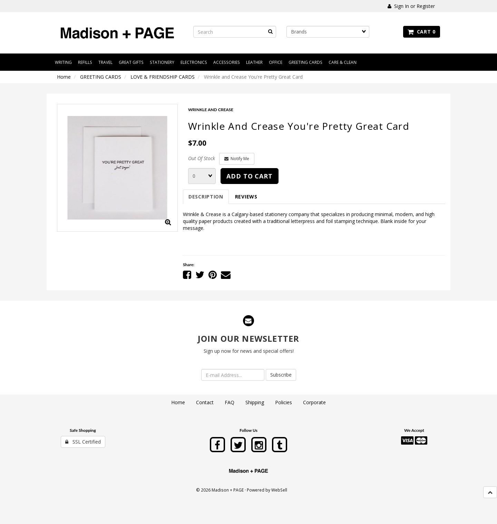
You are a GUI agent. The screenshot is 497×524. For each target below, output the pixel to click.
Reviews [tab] (246, 196)
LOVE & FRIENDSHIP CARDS (162, 77)
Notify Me (236, 159)
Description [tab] (205, 196)
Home (64, 77)
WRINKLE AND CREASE (210, 109)
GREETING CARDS (100, 77)
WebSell (279, 490)
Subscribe (281, 374)
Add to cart (249, 176)
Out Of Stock (201, 158)
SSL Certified (83, 441)
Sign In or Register (411, 6)
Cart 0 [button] (422, 31)
